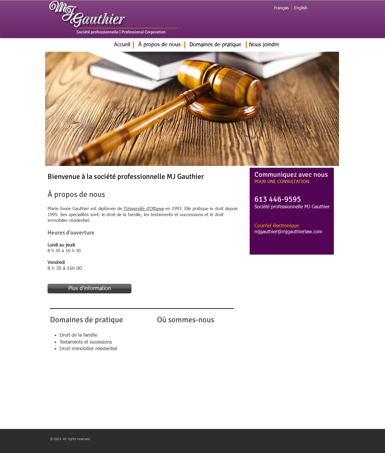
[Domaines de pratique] (215, 44)
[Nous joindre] (264, 44)
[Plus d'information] (89, 288)
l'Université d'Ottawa (143, 209)
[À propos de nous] (159, 44)
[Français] (281, 8)
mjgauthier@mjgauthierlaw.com (288, 232)
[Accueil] (122, 44)
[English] (300, 8)
